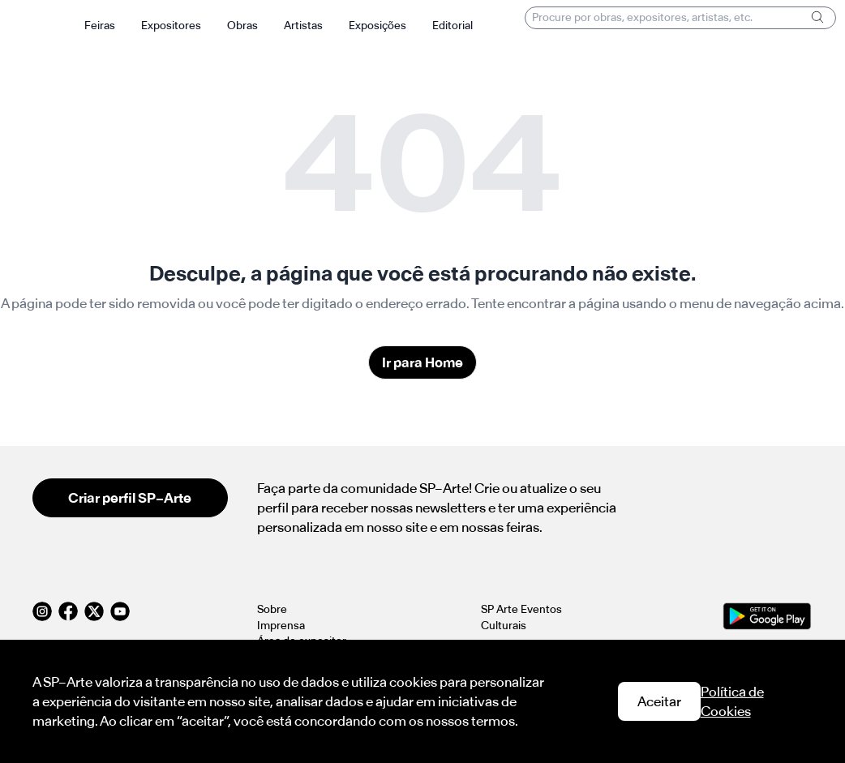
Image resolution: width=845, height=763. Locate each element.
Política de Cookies (732, 701)
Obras (242, 25)
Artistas (303, 25)
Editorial (452, 25)
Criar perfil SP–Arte (129, 498)
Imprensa (281, 625)
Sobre (272, 609)
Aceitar (659, 701)
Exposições (377, 25)
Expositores (171, 25)
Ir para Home (422, 362)
